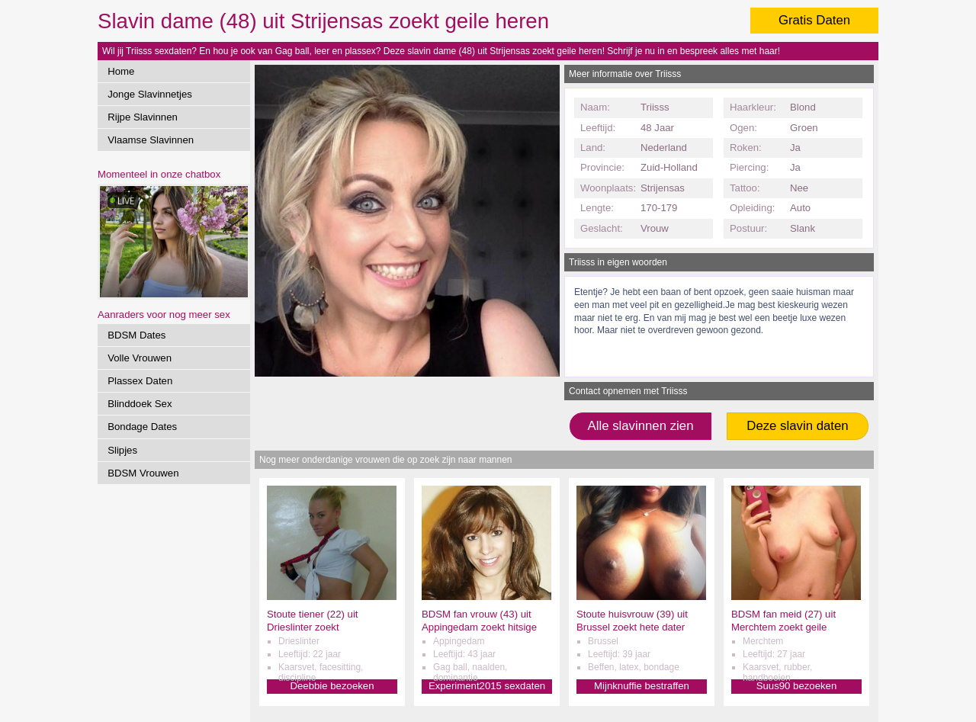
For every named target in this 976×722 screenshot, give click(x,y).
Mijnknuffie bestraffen (641, 686)
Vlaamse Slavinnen (151, 140)
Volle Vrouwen (140, 358)
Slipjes (122, 450)
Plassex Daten (140, 381)
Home (121, 71)
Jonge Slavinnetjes (150, 94)
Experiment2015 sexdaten (487, 686)
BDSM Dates (136, 335)
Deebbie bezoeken (332, 686)
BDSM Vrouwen (143, 473)
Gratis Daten (814, 20)
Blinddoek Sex (140, 403)
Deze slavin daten (797, 426)
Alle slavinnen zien (640, 426)
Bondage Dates (142, 426)
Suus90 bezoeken (796, 686)
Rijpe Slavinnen (143, 117)
